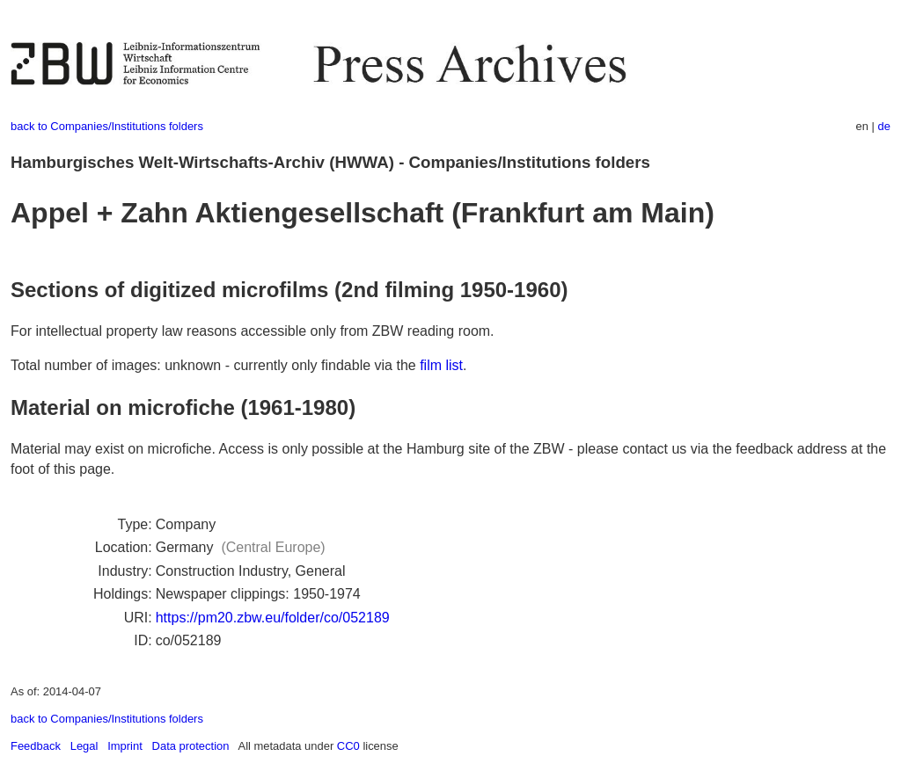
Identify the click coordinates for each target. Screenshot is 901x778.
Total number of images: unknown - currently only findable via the (215, 365)
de (884, 126)
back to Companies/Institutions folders (107, 126)
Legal (84, 746)
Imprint (125, 746)
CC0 (348, 746)
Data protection (191, 746)
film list (441, 365)
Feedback (36, 746)
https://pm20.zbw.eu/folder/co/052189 (273, 617)
